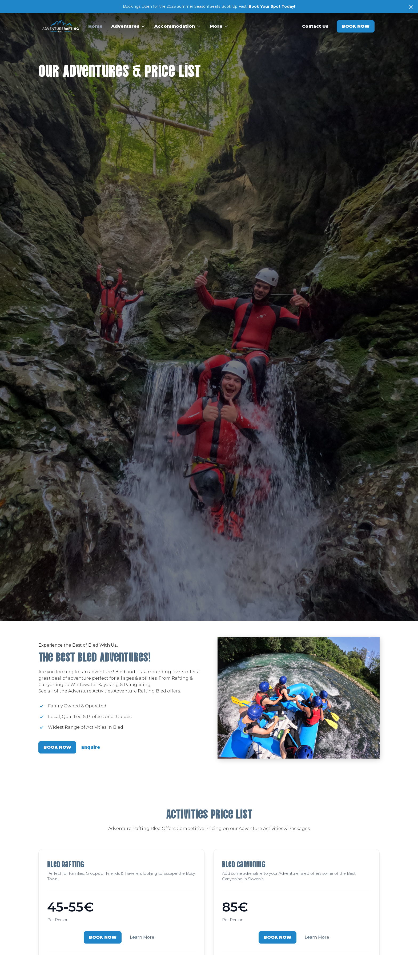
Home (95, 26)
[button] (128, 26)
